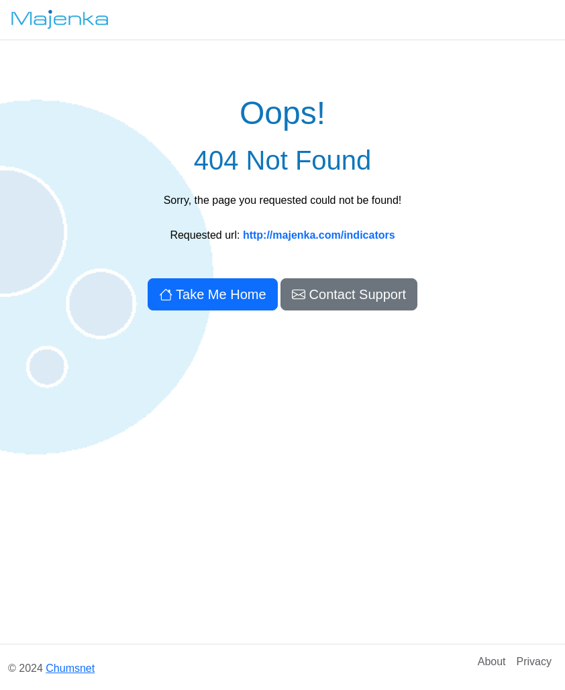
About (492, 661)
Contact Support (349, 294)
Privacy (534, 661)
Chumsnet (70, 668)
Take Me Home (212, 294)
